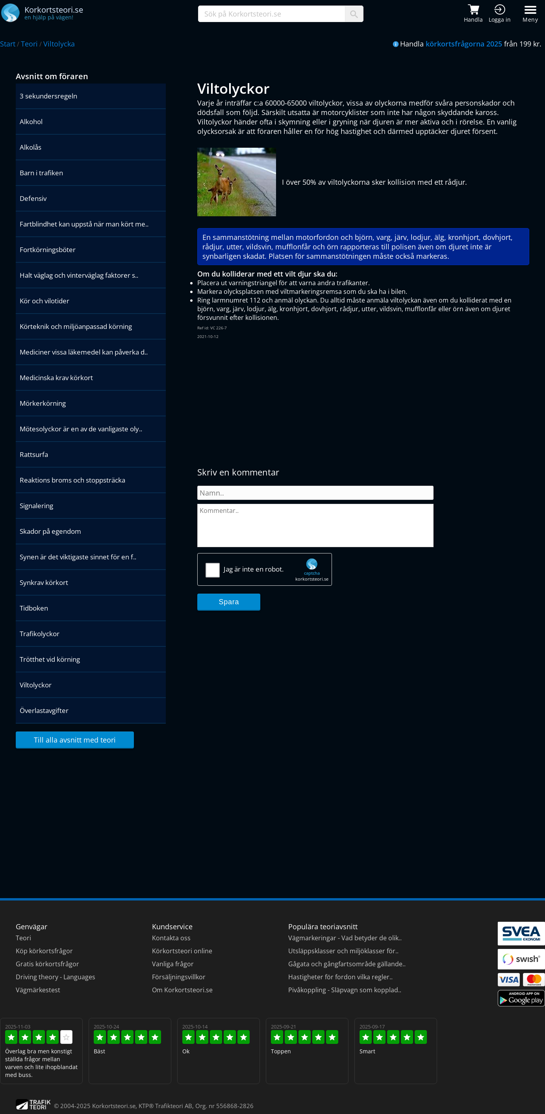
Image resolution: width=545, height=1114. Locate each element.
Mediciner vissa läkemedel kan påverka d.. (84, 351)
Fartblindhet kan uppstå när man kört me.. (84, 223)
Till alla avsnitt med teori (75, 740)
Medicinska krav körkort (56, 377)
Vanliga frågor (173, 964)
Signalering (36, 505)
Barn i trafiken (41, 172)
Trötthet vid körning (50, 659)
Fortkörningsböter (48, 249)
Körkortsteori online (182, 951)
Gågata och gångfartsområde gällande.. (347, 964)
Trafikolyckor (39, 633)
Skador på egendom (50, 531)
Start (7, 43)
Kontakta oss (171, 938)
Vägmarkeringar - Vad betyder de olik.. (345, 938)
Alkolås (30, 147)
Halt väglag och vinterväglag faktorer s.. (79, 275)
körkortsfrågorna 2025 (464, 43)
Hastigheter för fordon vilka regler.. (340, 977)
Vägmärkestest (38, 990)
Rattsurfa (34, 454)
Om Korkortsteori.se (182, 990)
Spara (229, 602)
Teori (29, 43)
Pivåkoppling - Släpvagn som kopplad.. (344, 990)
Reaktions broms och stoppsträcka (72, 480)
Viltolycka (59, 43)
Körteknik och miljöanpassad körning (76, 326)
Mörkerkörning (43, 403)
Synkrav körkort (44, 582)
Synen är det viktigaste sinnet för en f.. (78, 556)
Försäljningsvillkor (179, 977)
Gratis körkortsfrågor (47, 964)
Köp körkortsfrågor (44, 951)
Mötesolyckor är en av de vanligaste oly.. (81, 428)
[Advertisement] (319, 403)
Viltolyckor (36, 684)
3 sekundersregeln (48, 95)
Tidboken (34, 608)
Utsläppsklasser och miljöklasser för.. (343, 951)
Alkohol (31, 121)
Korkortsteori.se (113, 1106)
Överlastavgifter (44, 710)
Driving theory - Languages (55, 977)
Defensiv (33, 198)
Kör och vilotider (44, 300)
